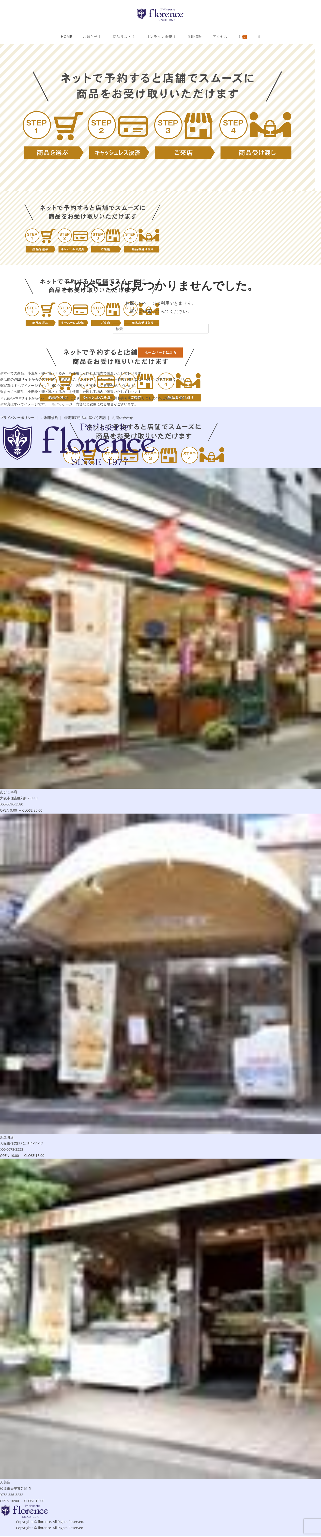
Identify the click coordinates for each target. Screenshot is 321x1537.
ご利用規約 (49, 418)
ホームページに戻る (160, 353)
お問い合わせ (122, 418)
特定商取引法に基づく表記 (85, 418)
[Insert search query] (161, 328)
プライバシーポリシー (17, 418)
